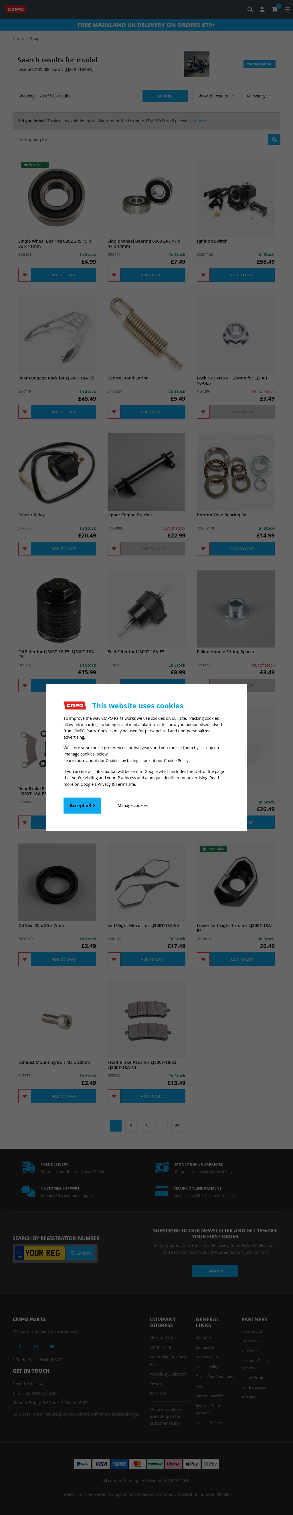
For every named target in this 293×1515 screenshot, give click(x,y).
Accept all (82, 805)
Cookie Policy (176, 761)
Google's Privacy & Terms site (107, 784)
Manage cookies (133, 805)
